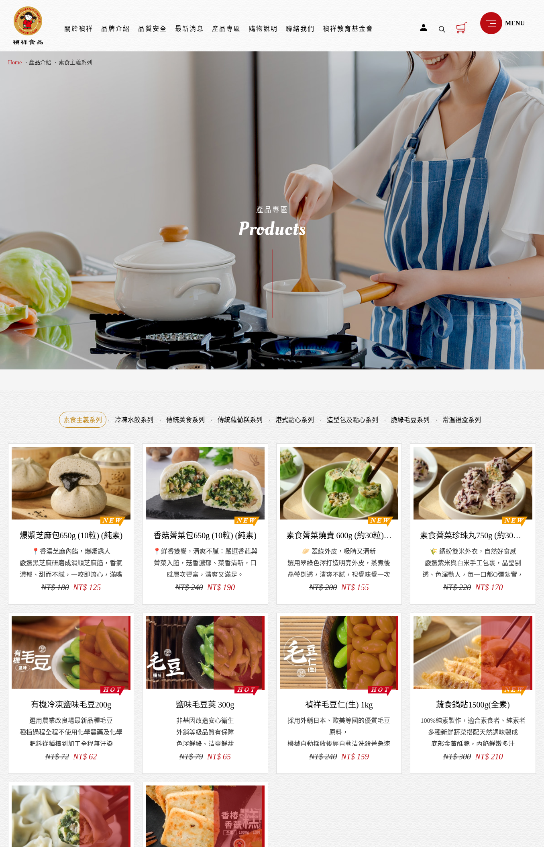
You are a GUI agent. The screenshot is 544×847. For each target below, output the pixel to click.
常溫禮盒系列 (461, 419)
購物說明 (263, 28)
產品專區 (226, 28)
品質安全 (152, 28)
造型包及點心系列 (352, 419)
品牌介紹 (115, 28)
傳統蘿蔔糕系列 (240, 419)
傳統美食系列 (185, 419)
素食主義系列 (75, 62)
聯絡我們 (300, 28)
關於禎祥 (78, 28)
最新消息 (189, 28)
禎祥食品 (28, 25)
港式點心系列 (294, 419)
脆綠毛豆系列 (410, 419)
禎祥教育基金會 (348, 28)
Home (15, 62)
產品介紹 (40, 62)
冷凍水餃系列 (134, 419)
